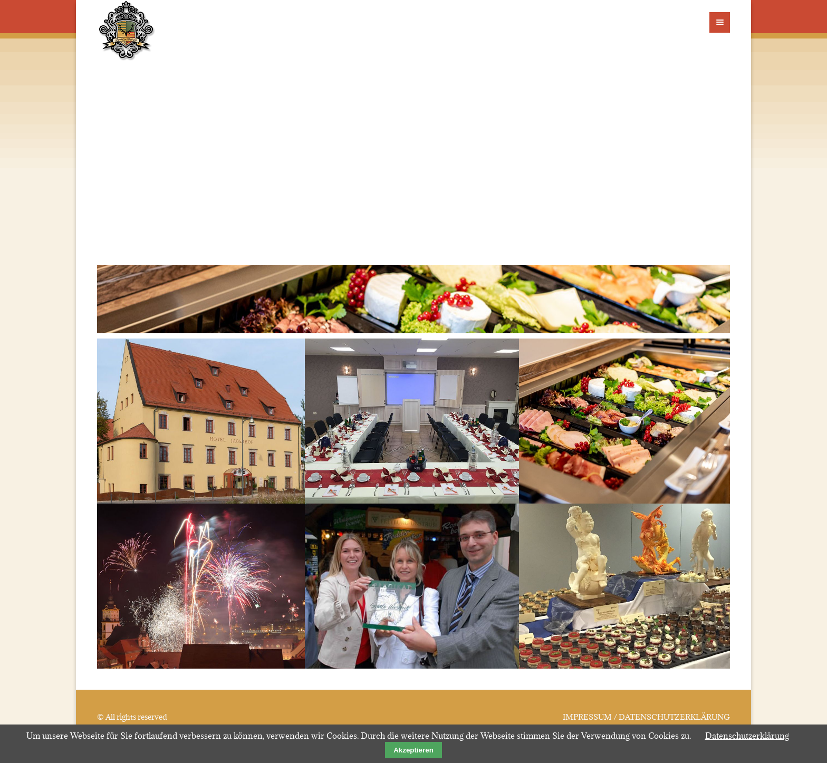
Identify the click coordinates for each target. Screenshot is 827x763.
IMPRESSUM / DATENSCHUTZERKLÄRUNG (646, 717)
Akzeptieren (413, 750)
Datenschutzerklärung (747, 735)
